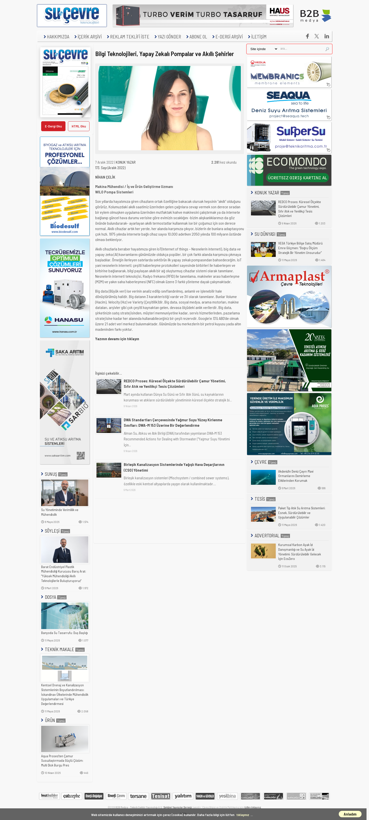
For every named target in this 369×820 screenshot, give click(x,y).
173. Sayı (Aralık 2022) (110, 167)
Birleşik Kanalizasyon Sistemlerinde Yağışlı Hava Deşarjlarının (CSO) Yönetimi (174, 467)
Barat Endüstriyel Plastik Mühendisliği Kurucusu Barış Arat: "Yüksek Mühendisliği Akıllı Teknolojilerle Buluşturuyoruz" (63, 574)
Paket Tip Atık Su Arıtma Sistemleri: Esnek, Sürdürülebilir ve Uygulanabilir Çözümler (301, 512)
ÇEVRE (263, 462)
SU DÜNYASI (268, 234)
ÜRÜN (53, 720)
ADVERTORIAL (270, 535)
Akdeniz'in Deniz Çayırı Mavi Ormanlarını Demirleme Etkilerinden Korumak (295, 476)
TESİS (263, 499)
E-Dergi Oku (53, 126)
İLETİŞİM (257, 36)
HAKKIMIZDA (55, 36)
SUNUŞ (54, 474)
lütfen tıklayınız (252, 807)
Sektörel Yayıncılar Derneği (178, 807)
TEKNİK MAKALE (62, 649)
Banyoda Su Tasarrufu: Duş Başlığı (64, 633)
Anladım (350, 814)
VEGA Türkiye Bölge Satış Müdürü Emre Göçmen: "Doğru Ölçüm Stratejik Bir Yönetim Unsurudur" (300, 247)
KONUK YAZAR (126, 162)
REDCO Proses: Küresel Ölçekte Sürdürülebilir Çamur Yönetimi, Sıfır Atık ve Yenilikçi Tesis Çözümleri (175, 383)
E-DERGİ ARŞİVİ (227, 36)
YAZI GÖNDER (167, 36)
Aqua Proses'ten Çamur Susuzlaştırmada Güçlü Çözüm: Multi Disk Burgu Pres (62, 760)
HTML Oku (79, 126)
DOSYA (53, 597)
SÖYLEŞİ (55, 531)
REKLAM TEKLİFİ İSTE (127, 36)
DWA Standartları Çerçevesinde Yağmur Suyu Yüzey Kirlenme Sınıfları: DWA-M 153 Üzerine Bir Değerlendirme (173, 422)
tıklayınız (242, 815)
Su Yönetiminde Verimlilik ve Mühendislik (59, 512)
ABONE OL (196, 36)
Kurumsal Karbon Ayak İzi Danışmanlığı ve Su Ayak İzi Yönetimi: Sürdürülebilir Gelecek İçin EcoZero (299, 552)
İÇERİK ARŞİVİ (87, 36)
